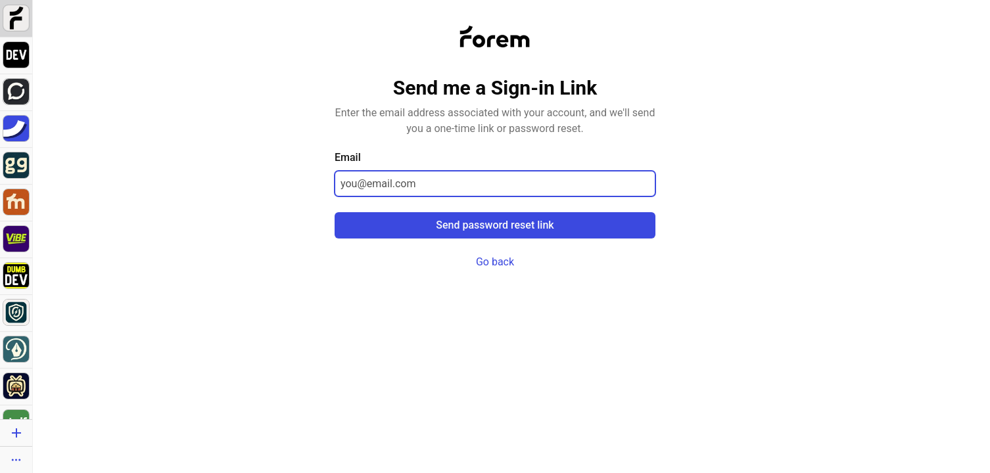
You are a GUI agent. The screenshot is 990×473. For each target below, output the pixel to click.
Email (348, 157)
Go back (495, 262)
